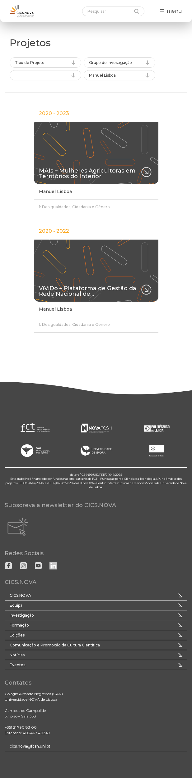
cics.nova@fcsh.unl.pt (30, 746)
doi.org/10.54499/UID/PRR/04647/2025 (96, 474)
